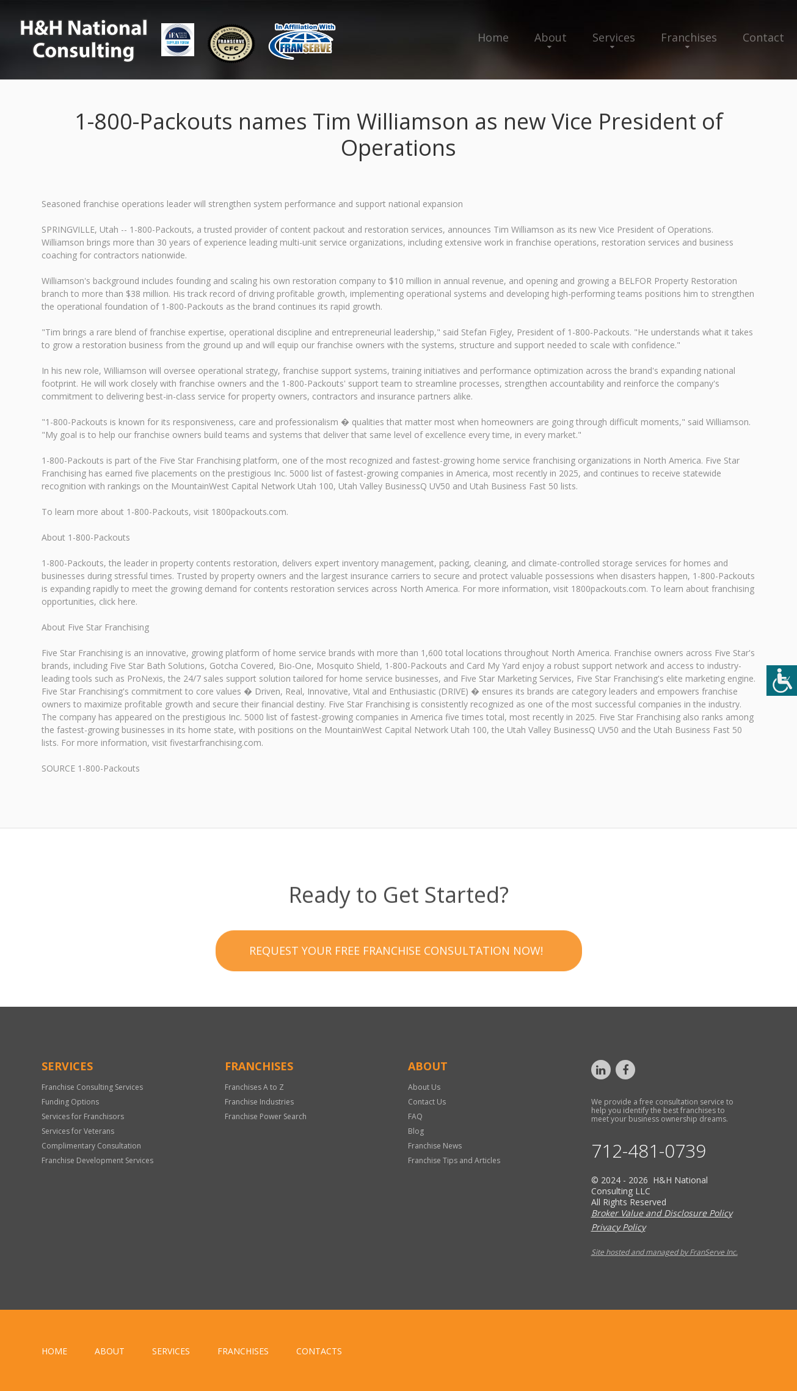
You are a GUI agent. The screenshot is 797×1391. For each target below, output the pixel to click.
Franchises (689, 37)
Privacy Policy (618, 1227)
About (550, 37)
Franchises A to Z (254, 1087)
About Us (424, 1087)
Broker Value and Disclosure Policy (661, 1213)
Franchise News (435, 1146)
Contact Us (427, 1102)
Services (613, 37)
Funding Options (70, 1102)
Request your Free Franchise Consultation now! (396, 1006)
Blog (416, 1131)
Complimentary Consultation (91, 1146)
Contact (763, 37)
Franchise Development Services (97, 1160)
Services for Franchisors (83, 1116)
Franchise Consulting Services (92, 1087)
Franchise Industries (259, 1102)
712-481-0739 (648, 1151)
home (54, 1351)
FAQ (415, 1116)
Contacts (319, 1351)
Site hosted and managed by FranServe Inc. (664, 1252)
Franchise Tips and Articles (454, 1160)
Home (493, 37)
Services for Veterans (78, 1131)
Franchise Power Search (266, 1116)
